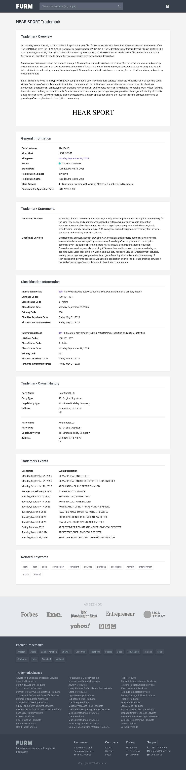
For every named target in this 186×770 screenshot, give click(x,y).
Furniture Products (26, 723)
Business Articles (82, 754)
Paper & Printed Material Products (138, 681)
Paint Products (128, 677)
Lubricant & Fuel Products (81, 699)
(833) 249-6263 (157, 747)
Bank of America (49, 652)
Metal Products (76, 716)
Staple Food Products (132, 706)
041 (61, 333)
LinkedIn (132, 754)
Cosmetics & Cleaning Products (32, 702)
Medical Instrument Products (83, 713)
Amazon (21, 652)
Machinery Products (78, 702)
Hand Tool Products (26, 727)
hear (35, 567)
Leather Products (77, 692)
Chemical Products (26, 681)
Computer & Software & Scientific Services (37, 695)
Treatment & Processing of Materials (140, 716)
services (88, 567)
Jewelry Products (77, 684)
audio (44, 567)
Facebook (95, 652)
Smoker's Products (130, 702)
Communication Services (29, 688)
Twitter (131, 747)
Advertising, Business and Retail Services (37, 677)
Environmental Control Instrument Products (38, 709)
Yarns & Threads (129, 727)
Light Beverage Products (81, 695)
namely (130, 567)
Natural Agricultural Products (83, 723)
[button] (168, 6)
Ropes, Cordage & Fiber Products (138, 695)
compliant (74, 567)
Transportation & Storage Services (138, 713)
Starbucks (22, 659)
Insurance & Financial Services (84, 681)
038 (61, 291)
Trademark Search (83, 747)
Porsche (148, 652)
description (116, 567)
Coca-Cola (80, 652)
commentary (58, 567)
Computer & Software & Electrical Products (38, 692)
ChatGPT (66, 652)
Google (108, 652)
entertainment (145, 567)
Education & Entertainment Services (34, 706)
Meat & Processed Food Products (85, 706)
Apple (33, 652)
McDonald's (133, 652)
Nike (34, 659)
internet (37, 574)
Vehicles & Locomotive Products (137, 720)
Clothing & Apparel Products (30, 684)
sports (26, 574)
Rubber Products (129, 699)
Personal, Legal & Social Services (138, 684)
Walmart (60, 659)
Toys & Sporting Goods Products (138, 709)
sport (25, 567)
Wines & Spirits (128, 723)
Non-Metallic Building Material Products (88, 727)
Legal (108, 754)
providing (101, 567)
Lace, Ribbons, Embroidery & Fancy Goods (90, 688)
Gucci (120, 652)
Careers (109, 751)
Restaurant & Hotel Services (135, 692)
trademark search (35, 748)
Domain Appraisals (83, 751)
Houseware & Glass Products (83, 677)
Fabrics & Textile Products (29, 713)
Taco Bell (46, 659)
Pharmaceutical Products (134, 688)
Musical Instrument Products (83, 720)
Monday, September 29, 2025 (74, 158)
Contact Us (154, 754)
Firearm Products (25, 716)
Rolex (159, 652)
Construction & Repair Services (32, 699)
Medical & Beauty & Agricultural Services (89, 709)
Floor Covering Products (28, 720)
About (108, 747)
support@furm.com (159, 751)
